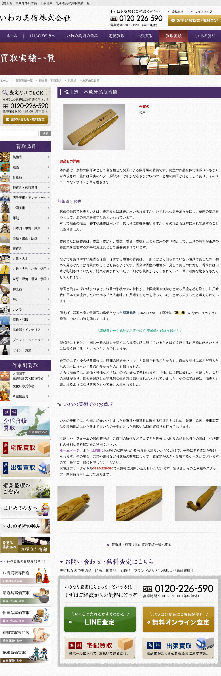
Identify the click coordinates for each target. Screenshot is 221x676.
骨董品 (17, 177)
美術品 (17, 157)
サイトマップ (203, 11)
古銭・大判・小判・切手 (30, 269)
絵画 (16, 167)
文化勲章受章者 (23, 386)
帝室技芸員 (20, 396)
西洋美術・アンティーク (30, 197)
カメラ (17, 309)
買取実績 (173, 36)
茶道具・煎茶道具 (25, 187)
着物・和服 (20, 319)
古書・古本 (20, 258)
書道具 (17, 248)
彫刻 (16, 218)
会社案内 (177, 11)
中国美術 (19, 208)
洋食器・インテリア (26, 330)
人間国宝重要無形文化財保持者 (28, 376)
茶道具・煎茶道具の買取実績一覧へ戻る (141, 545)
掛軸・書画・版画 (25, 238)
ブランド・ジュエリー (28, 340)
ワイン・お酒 (22, 350)
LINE (96, 450)
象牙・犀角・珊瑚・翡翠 (30, 279)
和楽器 (17, 289)
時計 (16, 299)
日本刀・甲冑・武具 (26, 228)
